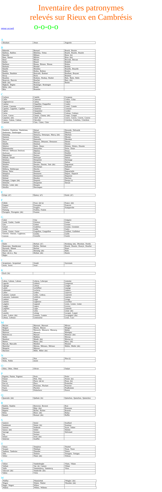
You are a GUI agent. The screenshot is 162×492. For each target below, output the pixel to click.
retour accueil (7, 28)
